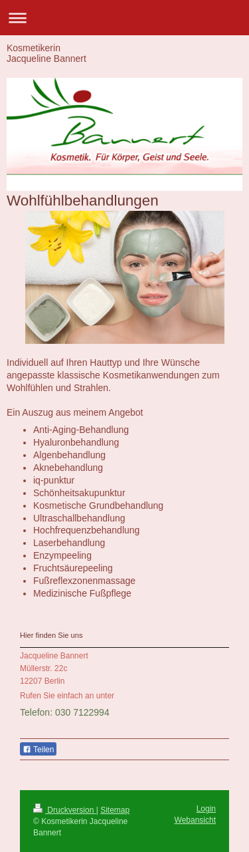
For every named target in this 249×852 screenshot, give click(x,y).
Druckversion (64, 810)
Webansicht (195, 820)
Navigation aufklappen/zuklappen (124, 17)
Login (206, 808)
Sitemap (114, 810)
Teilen (38, 749)
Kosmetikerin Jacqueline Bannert (46, 53)
